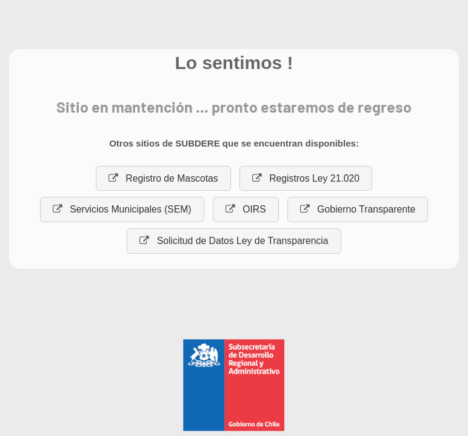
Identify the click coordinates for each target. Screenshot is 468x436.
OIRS (246, 209)
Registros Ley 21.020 (305, 178)
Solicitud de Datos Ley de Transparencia (233, 241)
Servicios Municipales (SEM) (122, 209)
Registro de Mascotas (163, 178)
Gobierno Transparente (357, 209)
